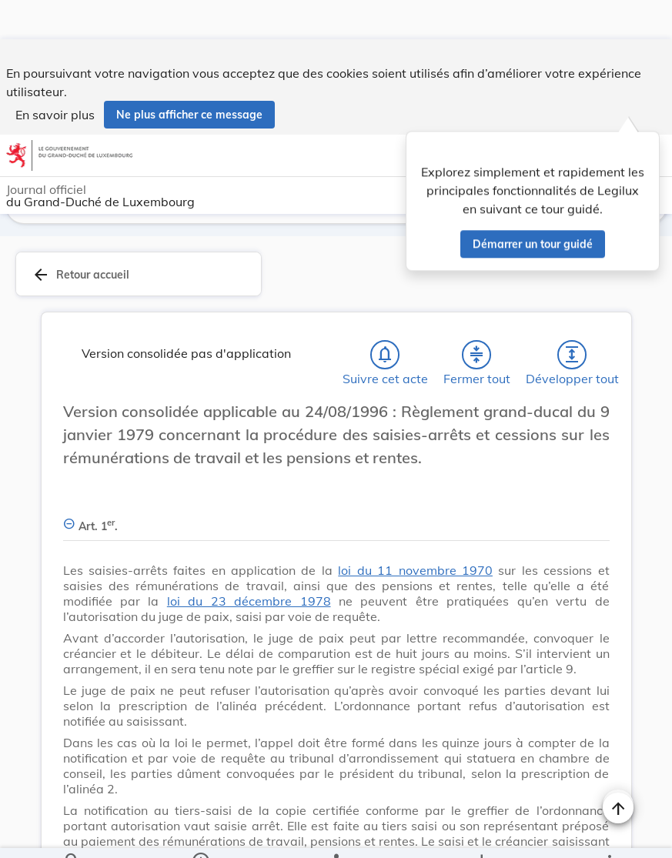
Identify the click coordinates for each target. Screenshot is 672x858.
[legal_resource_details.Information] (199, 833)
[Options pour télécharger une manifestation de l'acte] (481, 833)
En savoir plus (55, 75)
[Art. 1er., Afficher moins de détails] (336, 520)
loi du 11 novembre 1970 (415, 573)
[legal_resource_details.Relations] (336, 833)
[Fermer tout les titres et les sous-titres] (476, 357)
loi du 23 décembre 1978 (249, 604)
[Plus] (609, 833)
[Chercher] (72, 833)
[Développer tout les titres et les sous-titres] (572, 357)
